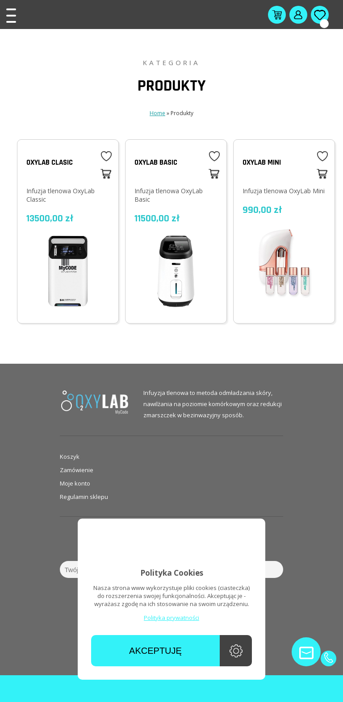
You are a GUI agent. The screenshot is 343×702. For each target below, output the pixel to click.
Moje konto (75, 483)
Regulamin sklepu (84, 497)
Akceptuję (155, 650)
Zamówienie (76, 470)
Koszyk (69, 457)
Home (157, 113)
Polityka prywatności (171, 618)
